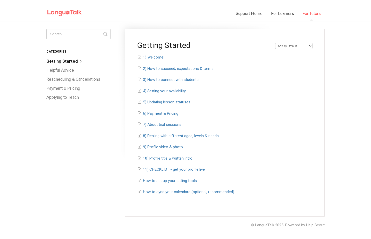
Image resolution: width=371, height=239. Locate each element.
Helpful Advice (60, 70)
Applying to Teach (62, 97)
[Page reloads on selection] (294, 46)
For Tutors (311, 16)
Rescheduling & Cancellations (73, 79)
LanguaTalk (264, 225)
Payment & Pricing (63, 88)
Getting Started (64, 61)
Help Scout (315, 225)
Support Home (249, 13)
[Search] (78, 34)
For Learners (282, 13)
